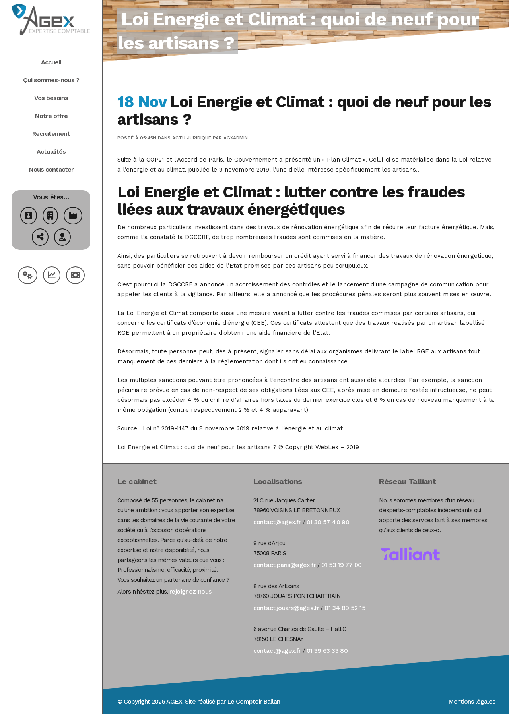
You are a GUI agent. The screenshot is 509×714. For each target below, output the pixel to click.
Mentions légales (471, 701)
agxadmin (235, 138)
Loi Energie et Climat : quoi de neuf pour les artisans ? (196, 447)
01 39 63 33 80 (327, 650)
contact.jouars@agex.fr (286, 608)
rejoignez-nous (190, 591)
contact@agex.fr (277, 522)
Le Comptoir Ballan (253, 701)
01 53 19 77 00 (341, 565)
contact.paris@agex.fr (284, 565)
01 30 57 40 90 (328, 522)
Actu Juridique (191, 138)
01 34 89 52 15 (344, 608)
